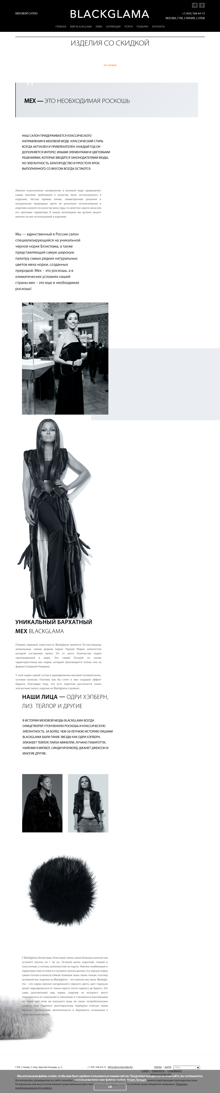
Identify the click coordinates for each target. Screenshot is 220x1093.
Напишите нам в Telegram (195, 4)
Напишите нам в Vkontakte (202, 4)
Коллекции (113, 26)
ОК (110, 1087)
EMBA (99, 26)
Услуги (128, 26)
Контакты (158, 26)
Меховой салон (26, 13)
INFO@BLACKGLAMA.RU (120, 1067)
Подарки (142, 26)
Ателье (158, 1067)
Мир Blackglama (81, 26)
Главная (61, 26)
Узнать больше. (137, 1080)
